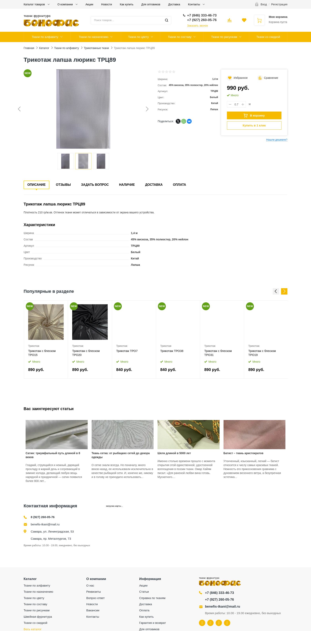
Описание (36, 184)
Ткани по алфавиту (45, 37)
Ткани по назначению (93, 37)
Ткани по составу (179, 37)
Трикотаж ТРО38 (171, 351)
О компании (66, 4)
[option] (46, 339)
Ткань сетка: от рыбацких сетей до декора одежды (121, 455)
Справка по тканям (152, 598)
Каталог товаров (35, 4)
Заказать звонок (197, 25)
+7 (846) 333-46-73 (219, 593)
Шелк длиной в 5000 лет (174, 453)
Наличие (127, 184)
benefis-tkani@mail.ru (45, 524)
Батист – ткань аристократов (243, 453)
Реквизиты (93, 591)
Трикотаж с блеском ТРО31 (218, 352)
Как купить (126, 4)
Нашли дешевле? (276, 139)
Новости (106, 4)
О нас (90, 585)
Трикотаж (33, 345)
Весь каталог (33, 629)
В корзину (254, 116)
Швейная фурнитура (38, 616)
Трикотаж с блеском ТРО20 (86, 352)
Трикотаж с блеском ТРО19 (262, 352)
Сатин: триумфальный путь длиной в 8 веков (53, 455)
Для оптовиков (150, 4)
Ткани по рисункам (224, 37)
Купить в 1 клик (254, 125)
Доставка (174, 4)
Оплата (179, 184)
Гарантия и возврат (152, 622)
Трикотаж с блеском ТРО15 (42, 352)
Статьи (144, 591)
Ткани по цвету (138, 37)
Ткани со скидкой (268, 37)
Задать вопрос (95, 184)
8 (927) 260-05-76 (43, 517)
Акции (89, 4)
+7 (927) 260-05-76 (219, 599)
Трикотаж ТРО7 (127, 351)
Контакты (194, 4)
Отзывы (63, 184)
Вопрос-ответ (95, 598)
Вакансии (92, 610)
